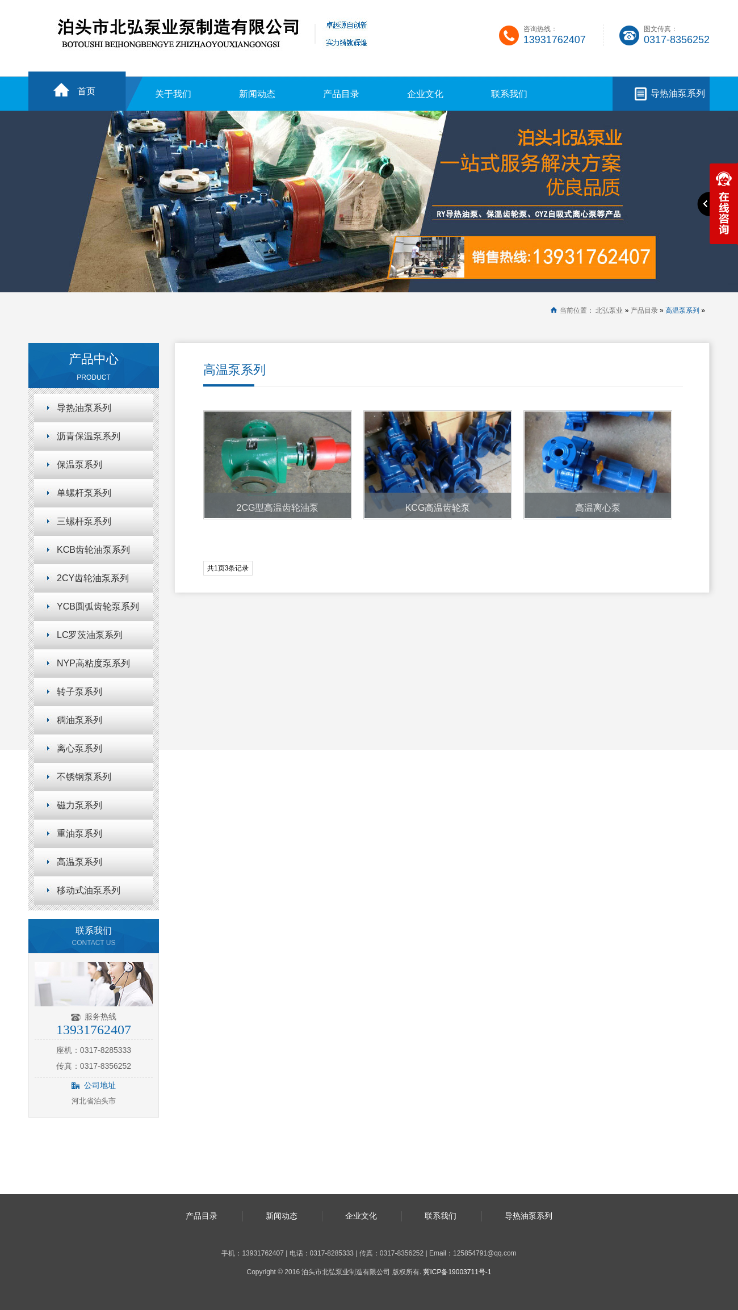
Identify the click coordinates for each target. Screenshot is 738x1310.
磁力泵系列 (79, 805)
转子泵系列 (79, 691)
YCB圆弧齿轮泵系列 (98, 606)
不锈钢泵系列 (84, 777)
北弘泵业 (609, 310)
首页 (86, 91)
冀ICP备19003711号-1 (457, 1272)
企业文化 (425, 94)
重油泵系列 (79, 833)
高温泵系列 (682, 310)
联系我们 (509, 94)
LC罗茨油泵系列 (90, 635)
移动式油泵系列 (88, 890)
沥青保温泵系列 (88, 436)
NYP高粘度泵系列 (93, 663)
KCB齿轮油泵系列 (93, 550)
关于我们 (173, 94)
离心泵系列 (79, 748)
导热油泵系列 (678, 93)
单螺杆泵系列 (84, 493)
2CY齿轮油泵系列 (93, 578)
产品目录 (341, 94)
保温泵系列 (79, 464)
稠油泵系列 (79, 720)
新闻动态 (257, 94)
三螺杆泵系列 (84, 521)
